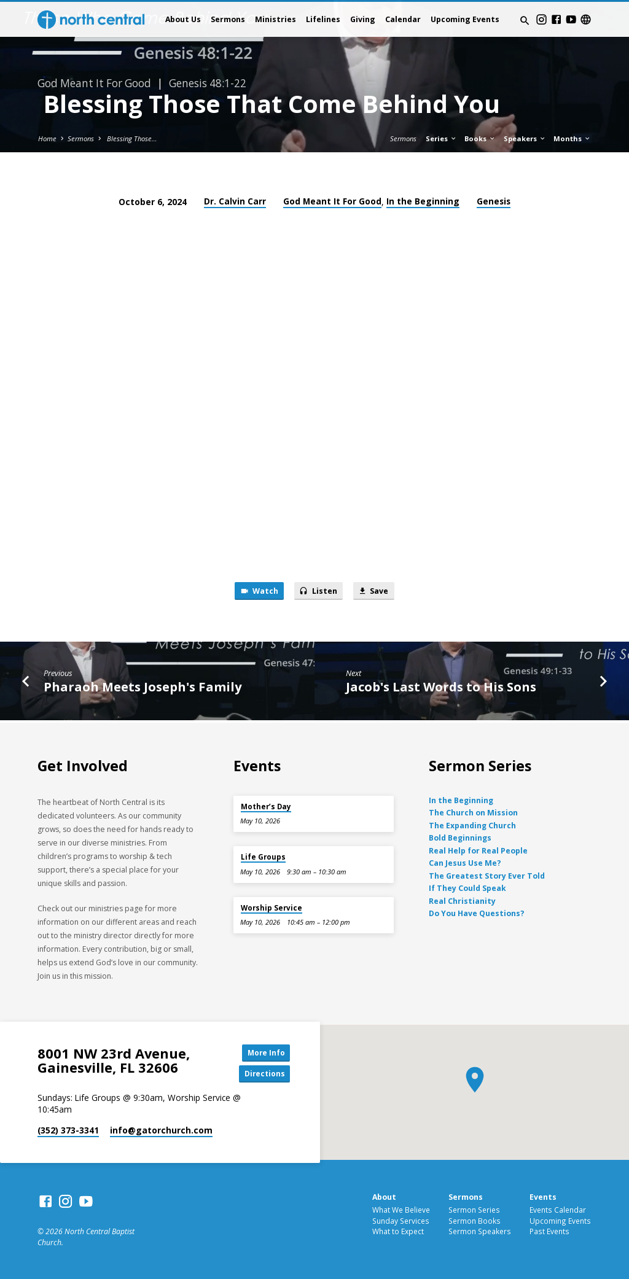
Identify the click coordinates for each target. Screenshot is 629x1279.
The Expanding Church (472, 824)
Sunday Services (400, 1221)
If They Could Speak (467, 887)
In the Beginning (422, 201)
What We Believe (401, 1210)
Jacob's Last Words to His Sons (441, 687)
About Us (183, 19)
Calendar (403, 19)
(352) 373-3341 (68, 1131)
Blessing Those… (131, 138)
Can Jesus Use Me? (465, 862)
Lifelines (323, 19)
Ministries (275, 19)
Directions (262, 1073)
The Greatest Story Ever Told (487, 874)
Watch (256, 592)
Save (376, 592)
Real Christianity (462, 900)
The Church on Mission (473, 811)
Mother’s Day (266, 805)
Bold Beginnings (460, 836)
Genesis (493, 201)
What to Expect (398, 1232)
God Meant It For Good (332, 201)
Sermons (228, 19)
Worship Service (271, 906)
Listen (318, 592)
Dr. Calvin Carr (235, 201)
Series (441, 138)
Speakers (525, 138)
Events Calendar (557, 1210)
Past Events (549, 1232)
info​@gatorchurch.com (161, 1131)
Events (543, 1197)
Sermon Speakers (479, 1232)
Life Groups (263, 855)
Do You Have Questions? (477, 912)
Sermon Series (474, 1210)
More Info (262, 1051)
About (384, 1197)
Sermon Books (474, 1221)
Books (480, 138)
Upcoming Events (465, 19)
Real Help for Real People (478, 849)
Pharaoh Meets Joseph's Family (142, 687)
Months (572, 138)
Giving (362, 19)
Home (47, 138)
